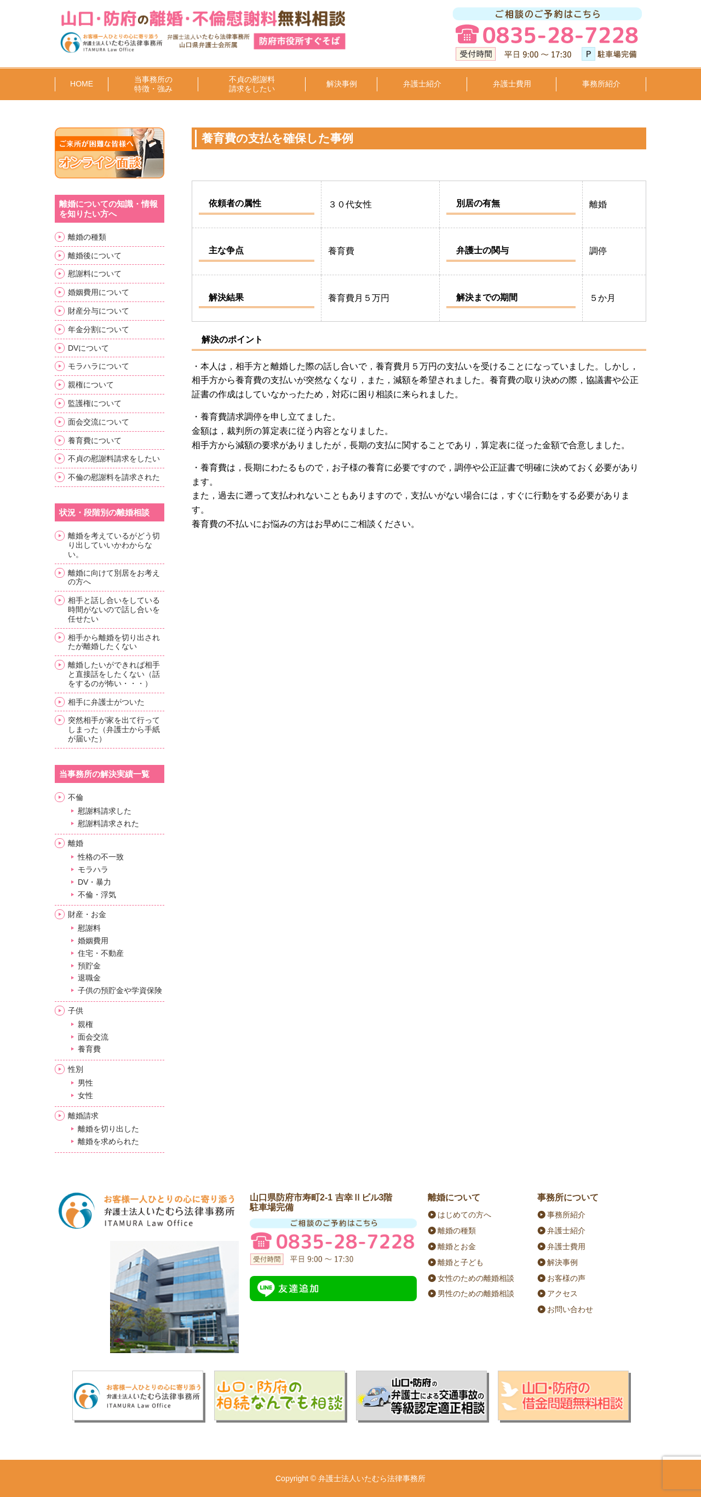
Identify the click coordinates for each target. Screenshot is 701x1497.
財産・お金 (87, 914)
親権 (85, 1024)
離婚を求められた (108, 1141)
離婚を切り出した (108, 1128)
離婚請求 (83, 1115)
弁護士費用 (512, 83)
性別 (75, 1069)
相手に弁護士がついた (106, 702)
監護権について (95, 403)
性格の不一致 (101, 856)
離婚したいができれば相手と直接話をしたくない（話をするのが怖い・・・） (114, 674)
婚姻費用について (98, 292)
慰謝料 (89, 928)
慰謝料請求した (104, 810)
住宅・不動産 (101, 953)
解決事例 (341, 83)
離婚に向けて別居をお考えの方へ (114, 577)
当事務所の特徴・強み (153, 84)
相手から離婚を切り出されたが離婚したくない (114, 642)
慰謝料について (95, 273)
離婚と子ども (461, 1262)
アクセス (562, 1293)
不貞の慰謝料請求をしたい (252, 84)
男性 (85, 1082)
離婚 (75, 843)
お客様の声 (566, 1278)
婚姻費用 (93, 940)
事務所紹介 (601, 83)
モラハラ (93, 869)
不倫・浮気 (97, 894)
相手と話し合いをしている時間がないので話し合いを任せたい (114, 609)
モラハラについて (98, 366)
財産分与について (98, 310)
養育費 (89, 1049)
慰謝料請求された (108, 823)
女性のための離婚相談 (476, 1278)
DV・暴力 (94, 882)
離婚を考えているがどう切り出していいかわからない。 (114, 545)
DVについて (88, 348)
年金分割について (98, 329)
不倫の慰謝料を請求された (114, 477)
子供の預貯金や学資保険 (120, 990)
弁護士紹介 (422, 83)
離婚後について (95, 255)
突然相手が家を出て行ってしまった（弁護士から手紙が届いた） (114, 729)
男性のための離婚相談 (476, 1293)
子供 (75, 1010)
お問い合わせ (570, 1309)
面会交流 (93, 1036)
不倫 (75, 797)
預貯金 (89, 965)
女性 (85, 1095)
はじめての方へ (464, 1214)
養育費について (95, 440)
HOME (81, 83)
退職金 (89, 977)
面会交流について (98, 421)
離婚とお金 (457, 1246)
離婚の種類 (87, 237)
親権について (91, 384)
